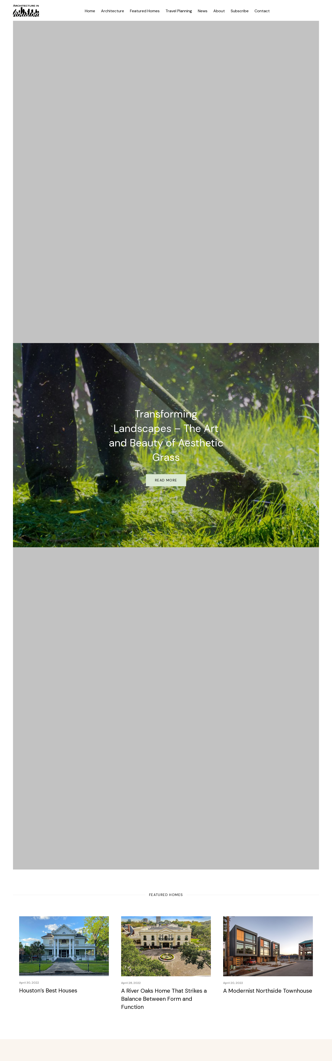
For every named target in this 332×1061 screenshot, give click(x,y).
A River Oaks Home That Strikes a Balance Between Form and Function (164, 999)
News (202, 10)
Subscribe (240, 10)
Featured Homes (145, 10)
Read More (166, 480)
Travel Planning (179, 10)
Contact (262, 10)
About (219, 10)
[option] (166, 445)
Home (90, 10)
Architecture (112, 10)
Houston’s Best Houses (48, 990)
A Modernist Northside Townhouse (267, 990)
